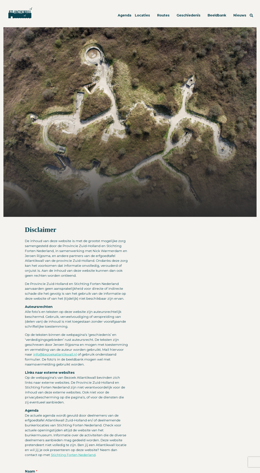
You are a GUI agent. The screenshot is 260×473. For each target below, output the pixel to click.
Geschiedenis (189, 15)
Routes (163, 15)
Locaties (143, 15)
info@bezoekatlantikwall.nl (55, 354)
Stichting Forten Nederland (73, 455)
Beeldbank (217, 15)
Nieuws (239, 15)
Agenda (124, 15)
